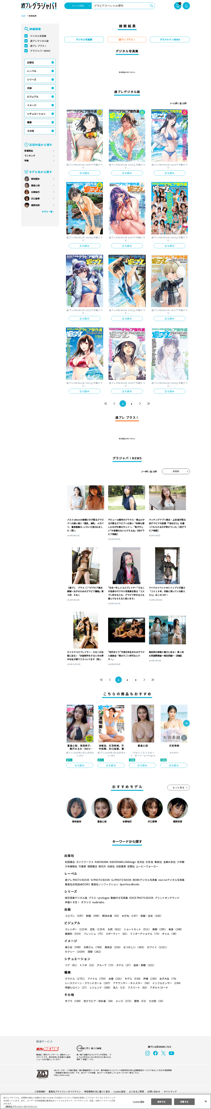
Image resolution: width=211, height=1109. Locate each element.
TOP (23, 16)
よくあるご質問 (136, 1091)
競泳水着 (111, 915)
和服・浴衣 (150, 915)
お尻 (114, 929)
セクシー (178, 947)
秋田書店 (70, 862)
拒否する (161, 1101)
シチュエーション (36, 113)
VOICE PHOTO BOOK (140, 897)
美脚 (158, 929)
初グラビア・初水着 (98, 1001)
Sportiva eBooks (128, 884)
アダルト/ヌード (158, 987)
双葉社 (131, 866)
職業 (29, 122)
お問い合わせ (153, 1091)
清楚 (72, 951)
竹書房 (82, 866)
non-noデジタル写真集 (169, 880)
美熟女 (112, 947)
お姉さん (93, 947)
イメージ (31, 105)
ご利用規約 (40, 1091)
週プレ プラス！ (38, 45)
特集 (26, 160)
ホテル (123, 965)
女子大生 (167, 978)
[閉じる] (205, 1101)
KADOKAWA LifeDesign (122, 862)
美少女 (73, 947)
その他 (30, 130)
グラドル (75, 978)
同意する (184, 1101)
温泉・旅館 (144, 965)
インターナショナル (145, 933)
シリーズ (31, 79)
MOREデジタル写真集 (143, 880)
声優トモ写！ (72, 902)
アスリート (137, 987)
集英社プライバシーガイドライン (65, 1091)
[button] (186, 723)
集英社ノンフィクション (104, 884)
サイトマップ (170, 1091)
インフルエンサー (166, 983)
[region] (105, 1101)
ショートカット (136, 929)
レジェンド (100, 987)
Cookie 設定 (119, 1091)
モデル (132, 978)
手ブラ (73, 1001)
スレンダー (76, 929)
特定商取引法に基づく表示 (97, 1091)
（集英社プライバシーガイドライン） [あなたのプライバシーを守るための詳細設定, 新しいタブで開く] (21, 1106)
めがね (129, 915)
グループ (105, 965)
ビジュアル (32, 96)
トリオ (87, 965)
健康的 (73, 933)
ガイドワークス (84, 862)
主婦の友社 (169, 862)
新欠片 (102, 866)
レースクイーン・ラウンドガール (88, 983)
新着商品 (28, 150)
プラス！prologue (99, 897)
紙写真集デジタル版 (76, 897)
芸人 (119, 987)
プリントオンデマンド (165, 897)
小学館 (180, 862)
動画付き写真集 (118, 897)
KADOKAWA (101, 862)
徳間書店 (92, 866)
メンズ (123, 1001)
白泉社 (111, 866)
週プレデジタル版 (39, 40)
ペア (71, 965)
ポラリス (86, 902)
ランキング (29, 155)
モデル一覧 (47, 211)
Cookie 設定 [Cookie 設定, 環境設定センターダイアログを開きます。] (138, 1101)
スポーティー (116, 933)
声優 (149, 978)
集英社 (157, 862)
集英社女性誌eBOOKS (77, 884)
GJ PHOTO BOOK (120, 880)
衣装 (29, 88)
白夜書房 (121, 866)
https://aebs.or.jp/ (61, 1075)
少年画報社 (71, 866)
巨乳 (98, 929)
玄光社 (140, 862)
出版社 (30, 62)
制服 (93, 915)
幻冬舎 (149, 862)
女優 (115, 978)
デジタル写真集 (38, 36)
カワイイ (156, 947)
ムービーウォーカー (147, 866)
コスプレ (74, 915)
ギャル (169, 933)
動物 (140, 1001)
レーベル (31, 71)
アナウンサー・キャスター (132, 983)
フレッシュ (93, 933)
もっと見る (179, 787)
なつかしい (133, 947)
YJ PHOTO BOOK (99, 880)
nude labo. (98, 902)
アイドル (97, 978)
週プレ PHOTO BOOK (77, 880)
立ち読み (84, 173)
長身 (174, 929)
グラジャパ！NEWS (40, 50)
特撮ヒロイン (76, 987)
